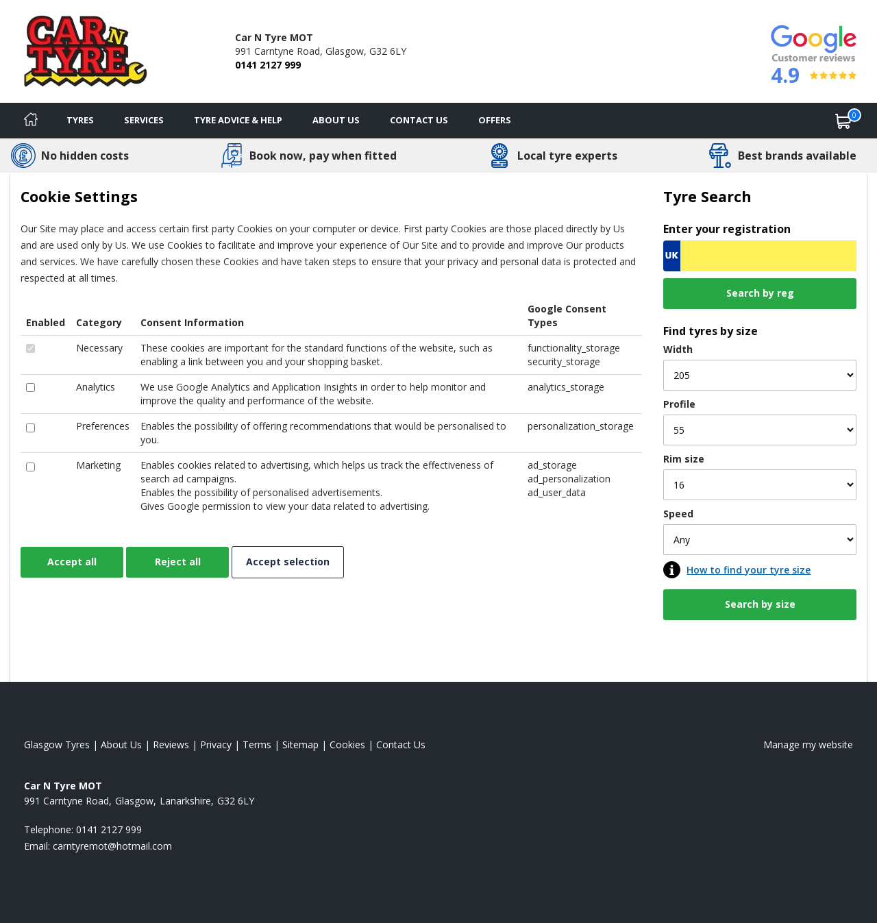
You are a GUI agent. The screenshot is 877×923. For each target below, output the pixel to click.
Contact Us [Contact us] (419, 120)
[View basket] (843, 120)
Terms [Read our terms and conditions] (257, 744)
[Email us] (112, 845)
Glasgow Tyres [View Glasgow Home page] (57, 744)
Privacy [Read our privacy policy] (216, 744)
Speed (678, 513)
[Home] (30, 120)
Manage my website (808, 744)
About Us (336, 120)
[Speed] (759, 539)
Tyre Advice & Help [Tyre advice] (238, 120)
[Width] (759, 375)
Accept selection (288, 561)
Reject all (178, 561)
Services (144, 120)
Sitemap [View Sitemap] (300, 744)
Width (678, 349)
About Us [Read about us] (121, 744)
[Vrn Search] (759, 256)
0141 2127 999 (268, 64)
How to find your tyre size (749, 569)
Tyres (80, 120)
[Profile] (759, 430)
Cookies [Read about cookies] (347, 744)
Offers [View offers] (494, 120)
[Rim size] (759, 484)
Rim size (683, 458)
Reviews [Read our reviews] (171, 744)
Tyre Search (707, 196)
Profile (679, 403)
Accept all (72, 561)
